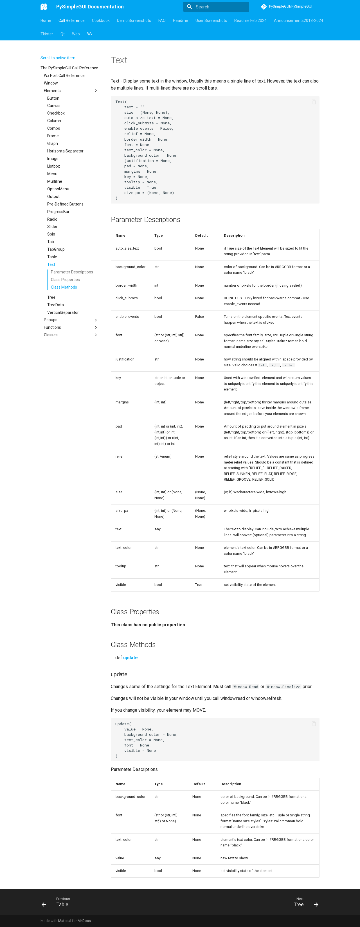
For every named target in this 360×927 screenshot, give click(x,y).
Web (76, 34)
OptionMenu (58, 189)
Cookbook (101, 20)
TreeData (55, 305)
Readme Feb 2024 (250, 20)
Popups (71, 320)
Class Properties (65, 279)
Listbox (53, 166)
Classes (71, 334)
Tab (50, 241)
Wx (90, 34)
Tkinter (46, 34)
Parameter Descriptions (72, 272)
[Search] (216, 7)
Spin (51, 234)
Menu (52, 174)
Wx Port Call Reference (64, 75)
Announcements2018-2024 (298, 20)
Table (52, 257)
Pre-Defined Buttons (65, 204)
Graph (52, 143)
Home (45, 20)
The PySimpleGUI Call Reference (69, 68)
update (130, 657)
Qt (62, 34)
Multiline (54, 181)
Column (54, 120)
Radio (52, 219)
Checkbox (56, 113)
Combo (53, 128)
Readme (180, 20)
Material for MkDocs (74, 921)
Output (53, 196)
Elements (71, 90)
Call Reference (71, 20)
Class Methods (64, 287)
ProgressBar (58, 211)
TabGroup (56, 249)
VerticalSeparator (63, 312)
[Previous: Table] (56, 902)
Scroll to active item (57, 58)
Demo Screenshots (134, 20)
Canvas (53, 105)
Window (51, 83)
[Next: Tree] (304, 902)
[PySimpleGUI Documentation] (44, 6)
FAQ (162, 20)
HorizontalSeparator (65, 151)
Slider (52, 226)
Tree (51, 297)
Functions (71, 327)
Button (53, 98)
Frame (53, 136)
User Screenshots (211, 20)
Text (51, 264)
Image (52, 158)
